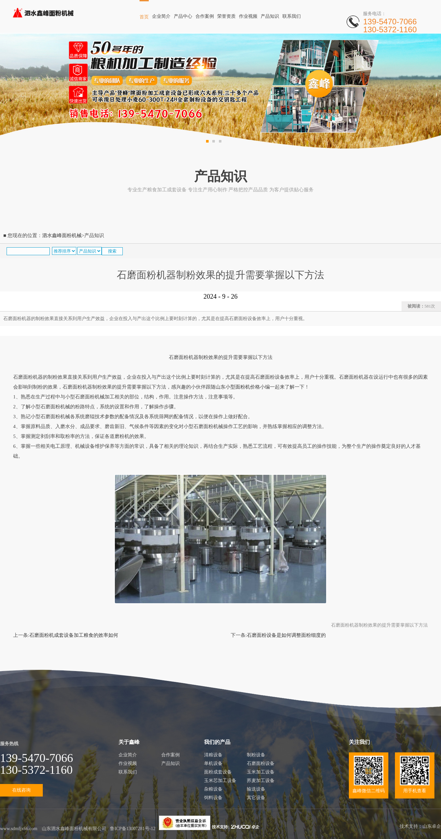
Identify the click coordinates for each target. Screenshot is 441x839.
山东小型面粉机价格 (238, 387)
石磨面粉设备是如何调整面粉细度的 (286, 635)
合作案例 (204, 16)
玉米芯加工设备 (220, 780)
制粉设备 (256, 754)
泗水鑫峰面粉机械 (62, 235)
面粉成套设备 (218, 772)
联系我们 (291, 16)
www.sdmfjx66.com (18, 828)
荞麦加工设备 (260, 780)
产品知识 (270, 16)
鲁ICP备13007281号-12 (132, 828)
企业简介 (161, 16)
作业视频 (248, 16)
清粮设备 (213, 754)
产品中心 (183, 16)
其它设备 (256, 797)
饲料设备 (213, 797)
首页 (144, 16)
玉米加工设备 (260, 772)
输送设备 (256, 789)
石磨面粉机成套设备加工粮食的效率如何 (73, 635)
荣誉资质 (226, 16)
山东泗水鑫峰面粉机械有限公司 (74, 828)
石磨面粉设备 (260, 763)
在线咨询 (21, 790)
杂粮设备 (213, 789)
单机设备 (213, 763)
